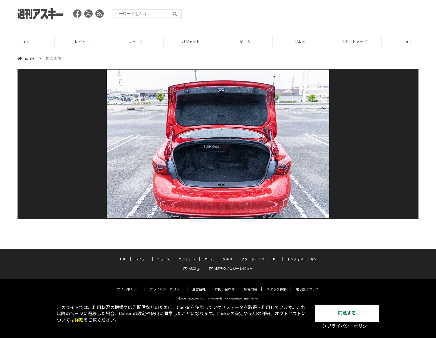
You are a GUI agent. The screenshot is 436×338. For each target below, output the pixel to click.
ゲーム (245, 41)
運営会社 (198, 284)
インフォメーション (302, 254)
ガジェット (191, 41)
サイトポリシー (128, 284)
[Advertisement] (317, 15)
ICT (408, 41)
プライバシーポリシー (166, 284)
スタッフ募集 (276, 284)
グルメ (299, 41)
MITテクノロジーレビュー (231, 263)
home (26, 58)
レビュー (82, 41)
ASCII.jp (192, 263)
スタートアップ (354, 41)
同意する (347, 313)
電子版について (307, 284)
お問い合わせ (225, 284)
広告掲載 (250, 284)
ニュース (136, 41)
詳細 (79, 320)
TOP (27, 41)
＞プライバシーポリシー (347, 326)
